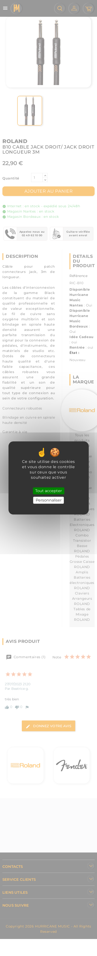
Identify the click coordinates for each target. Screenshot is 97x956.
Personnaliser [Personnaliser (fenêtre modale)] (49, 500)
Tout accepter (48, 491)
